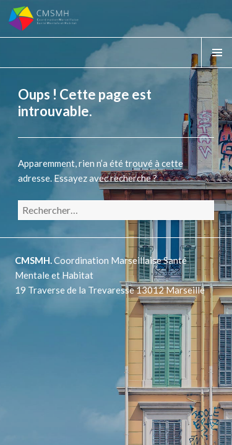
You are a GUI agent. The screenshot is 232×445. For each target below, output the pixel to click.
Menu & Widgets (217, 67)
